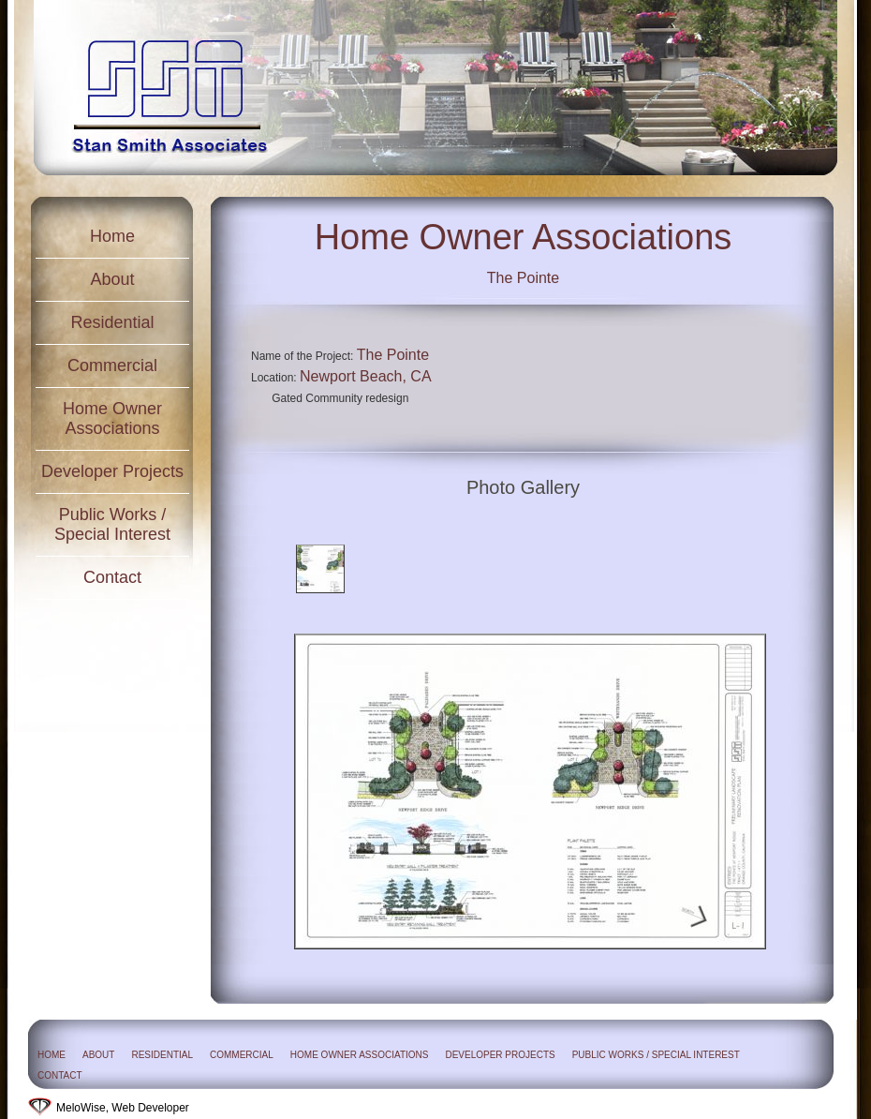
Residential (112, 322)
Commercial (112, 365)
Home (112, 236)
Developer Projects (112, 471)
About (112, 279)
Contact (112, 577)
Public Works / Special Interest (112, 524)
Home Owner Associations (112, 418)
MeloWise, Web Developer (122, 1107)
